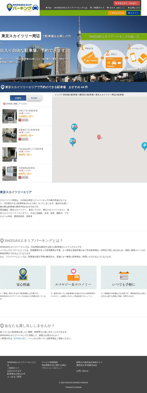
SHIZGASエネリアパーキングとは (70, 7)
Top (48, 7)
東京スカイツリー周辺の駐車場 (109, 95)
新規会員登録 (117, 13)
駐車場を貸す (126, 3)
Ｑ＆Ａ (116, 7)
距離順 (18, 98)
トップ (58, 95)
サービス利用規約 (50, 362)
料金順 (34, 98)
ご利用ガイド (97, 7)
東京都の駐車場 (70, 95)
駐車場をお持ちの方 (16, 374)
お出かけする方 (14, 371)
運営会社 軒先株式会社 (86, 365)
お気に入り (134, 7)
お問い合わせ (82, 371)
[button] (74, 128)
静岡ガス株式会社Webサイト (89, 362)
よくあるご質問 (14, 376)
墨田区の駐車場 (86, 95)
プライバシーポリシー (52, 368)
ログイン (133, 13)
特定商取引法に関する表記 (54, 365)
